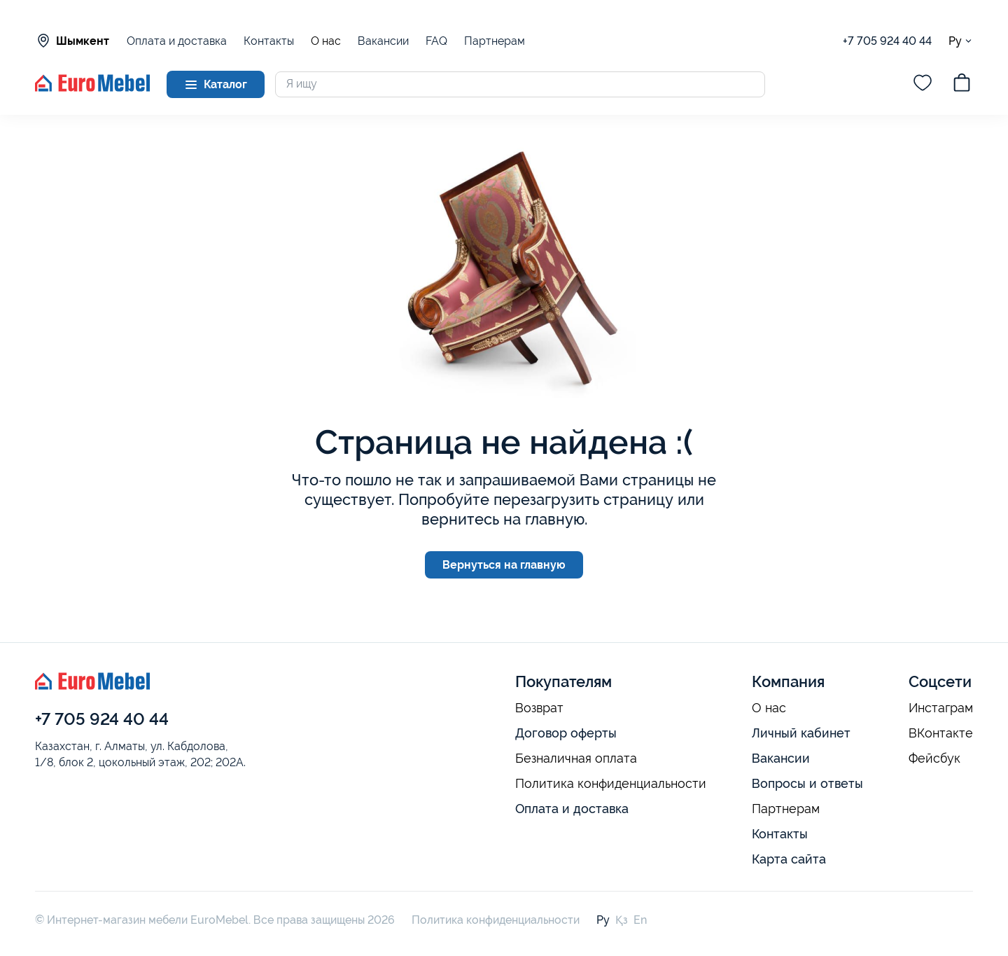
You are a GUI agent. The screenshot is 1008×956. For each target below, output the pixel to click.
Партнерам (494, 41)
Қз (621, 920)
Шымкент (72, 40)
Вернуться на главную (504, 564)
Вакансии (383, 41)
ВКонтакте (941, 733)
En (640, 920)
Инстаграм (941, 708)
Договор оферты (566, 733)
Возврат (539, 708)
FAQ (436, 41)
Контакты (269, 41)
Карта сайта (789, 859)
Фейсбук (934, 758)
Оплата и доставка (177, 41)
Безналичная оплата (576, 758)
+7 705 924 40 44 (887, 41)
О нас (326, 41)
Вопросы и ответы (807, 783)
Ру (960, 41)
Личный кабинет (801, 733)
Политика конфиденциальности (610, 784)
